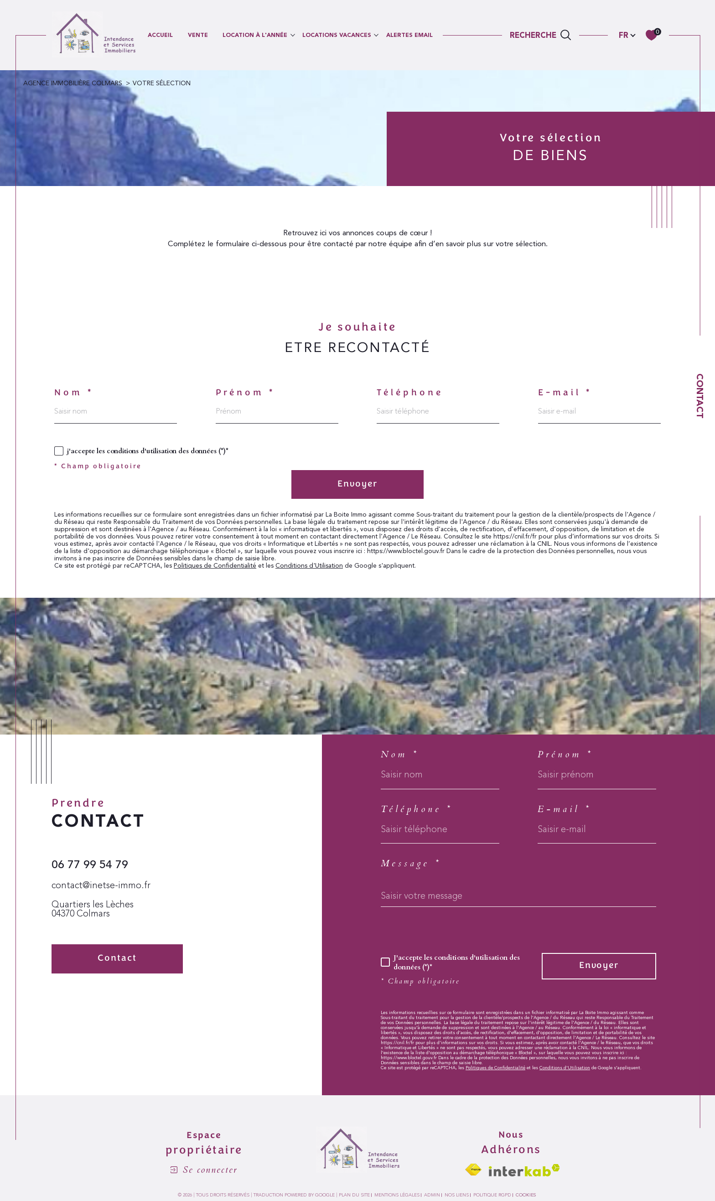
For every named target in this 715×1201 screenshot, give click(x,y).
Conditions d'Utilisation (309, 566)
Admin (432, 1195)
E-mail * (565, 393)
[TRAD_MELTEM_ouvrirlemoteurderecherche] (541, 35)
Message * (411, 863)
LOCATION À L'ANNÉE (255, 34)
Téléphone (410, 393)
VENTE (198, 34)
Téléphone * (417, 809)
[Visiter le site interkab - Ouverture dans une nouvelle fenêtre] (524, 1170)
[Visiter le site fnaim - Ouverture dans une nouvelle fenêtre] (473, 1169)
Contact (699, 396)
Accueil (160, 34)
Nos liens (457, 1195)
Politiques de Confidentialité (215, 566)
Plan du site (354, 1195)
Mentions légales (397, 1195)
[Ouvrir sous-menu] (292, 34)
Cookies (526, 1195)
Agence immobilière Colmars (72, 83)
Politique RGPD (492, 1195)
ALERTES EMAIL (409, 34)
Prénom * (245, 393)
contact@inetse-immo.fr (101, 885)
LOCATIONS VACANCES (336, 34)
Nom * (73, 393)
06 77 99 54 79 (90, 865)
